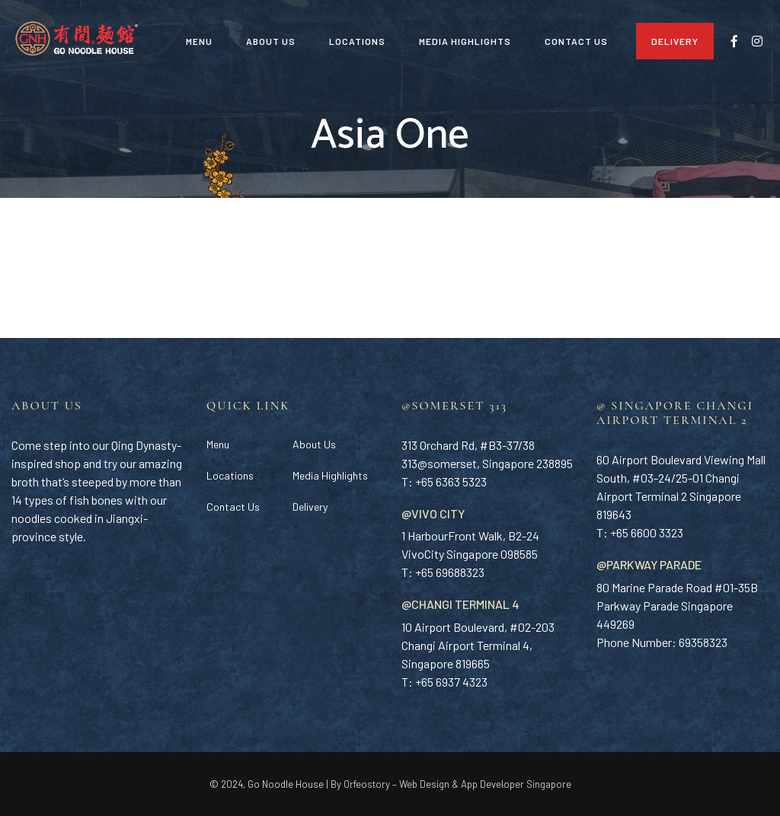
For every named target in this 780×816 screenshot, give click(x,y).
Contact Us (576, 41)
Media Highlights (465, 41)
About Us (271, 41)
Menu (199, 41)
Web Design (424, 784)
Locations (357, 41)
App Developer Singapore (516, 784)
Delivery (674, 41)
